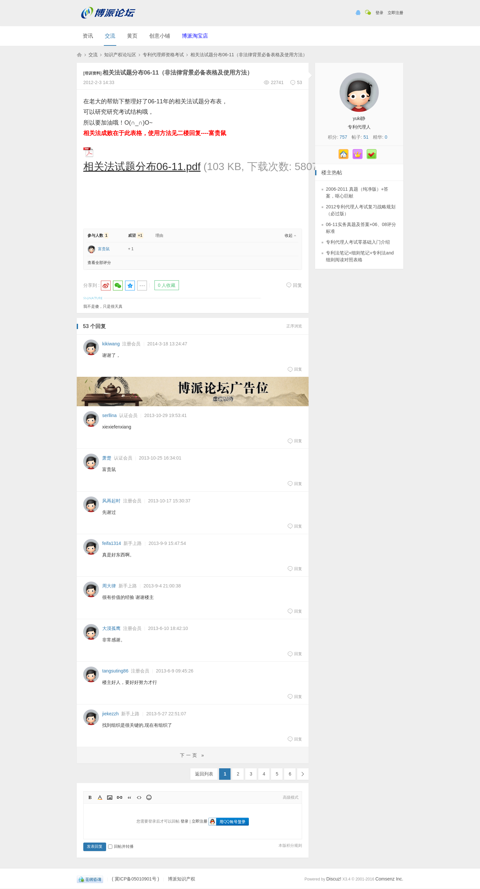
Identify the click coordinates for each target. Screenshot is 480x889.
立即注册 (395, 12)
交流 (110, 36)
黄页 (132, 36)
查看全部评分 (99, 262)
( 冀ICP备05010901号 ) (135, 878)
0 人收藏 (167, 285)
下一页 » (193, 755)
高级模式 (290, 797)
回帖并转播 (121, 846)
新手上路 (132, 543)
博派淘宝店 (195, 36)
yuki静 (359, 118)
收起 (289, 235)
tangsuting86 (115, 670)
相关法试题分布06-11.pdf (141, 166)
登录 (379, 12)
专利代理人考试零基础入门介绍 (358, 242)
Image (109, 797)
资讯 (88, 36)
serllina (109, 415)
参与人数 (98, 235)
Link (119, 797)
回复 (294, 285)
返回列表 (204, 773)
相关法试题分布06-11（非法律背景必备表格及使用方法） (248, 54)
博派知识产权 (79, 54)
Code (139, 797)
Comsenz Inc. (389, 878)
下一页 (303, 774)
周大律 (109, 585)
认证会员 (128, 415)
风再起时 (111, 500)
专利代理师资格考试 (163, 54)
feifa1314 (111, 543)
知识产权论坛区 (120, 54)
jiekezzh (110, 713)
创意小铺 (159, 36)
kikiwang (111, 343)
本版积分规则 (290, 845)
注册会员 (131, 343)
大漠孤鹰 (111, 628)
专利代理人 (359, 127)
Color (100, 797)
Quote (129, 797)
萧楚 (106, 458)
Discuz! (333, 878)
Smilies (149, 797)
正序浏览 (294, 326)
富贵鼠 (104, 249)
